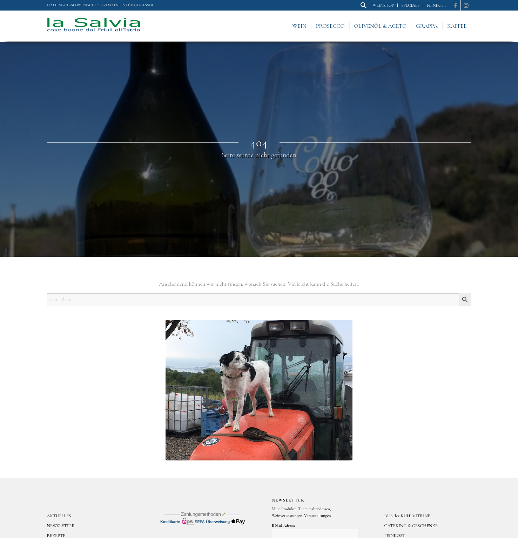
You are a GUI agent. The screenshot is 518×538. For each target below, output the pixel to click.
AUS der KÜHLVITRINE (407, 516)
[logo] (93, 26)
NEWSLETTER (61, 526)
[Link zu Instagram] (466, 5)
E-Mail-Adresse (283, 525)
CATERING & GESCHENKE (411, 526)
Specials (410, 5)
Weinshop (383, 5)
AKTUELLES (59, 516)
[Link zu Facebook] (455, 5)
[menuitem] (364, 5)
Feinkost (436, 5)
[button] (363, 7)
